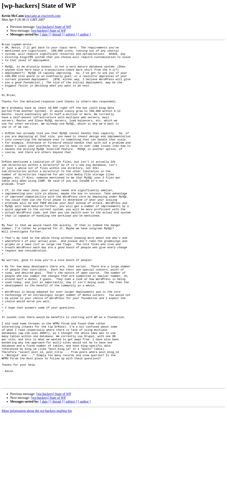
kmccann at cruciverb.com (42, 16)
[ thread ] (56, 34)
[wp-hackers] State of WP (53, 27)
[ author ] (84, 34)
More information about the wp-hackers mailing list (37, 479)
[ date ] (45, 34)
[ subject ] (70, 34)
